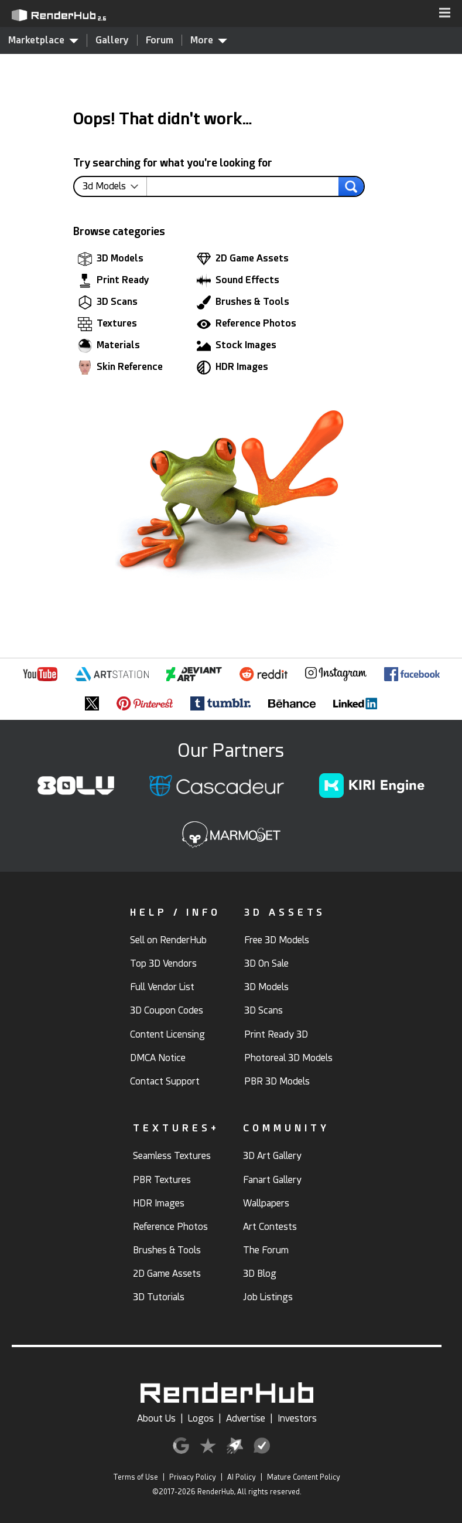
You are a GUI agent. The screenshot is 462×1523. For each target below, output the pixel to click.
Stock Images (236, 346)
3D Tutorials (158, 1297)
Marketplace (43, 40)
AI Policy (241, 1477)
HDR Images (232, 368)
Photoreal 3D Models (288, 1057)
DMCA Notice (158, 1057)
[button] (444, 13)
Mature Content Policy (303, 1477)
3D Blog (259, 1273)
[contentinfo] (115, 186)
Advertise (245, 1418)
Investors (297, 1418)
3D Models (110, 259)
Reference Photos (246, 324)
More (208, 40)
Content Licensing (167, 1034)
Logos (201, 1418)
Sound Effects (238, 281)
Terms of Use (135, 1477)
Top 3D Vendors (163, 963)
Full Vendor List (162, 986)
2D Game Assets (243, 259)
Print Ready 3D (276, 1034)
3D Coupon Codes (166, 1010)
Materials (109, 346)
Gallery (112, 40)
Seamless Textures (172, 1155)
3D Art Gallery (272, 1155)
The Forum (266, 1250)
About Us (156, 1418)
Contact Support (165, 1081)
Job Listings (268, 1297)
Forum (159, 40)
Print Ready (113, 281)
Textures (107, 324)
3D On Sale (266, 963)
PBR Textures (162, 1179)
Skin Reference (120, 368)
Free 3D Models (276, 940)
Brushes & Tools (243, 302)
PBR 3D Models (277, 1081)
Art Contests (270, 1226)
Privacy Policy (192, 1477)
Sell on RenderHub (168, 940)
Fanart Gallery (272, 1179)
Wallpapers (266, 1203)
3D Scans (108, 302)
